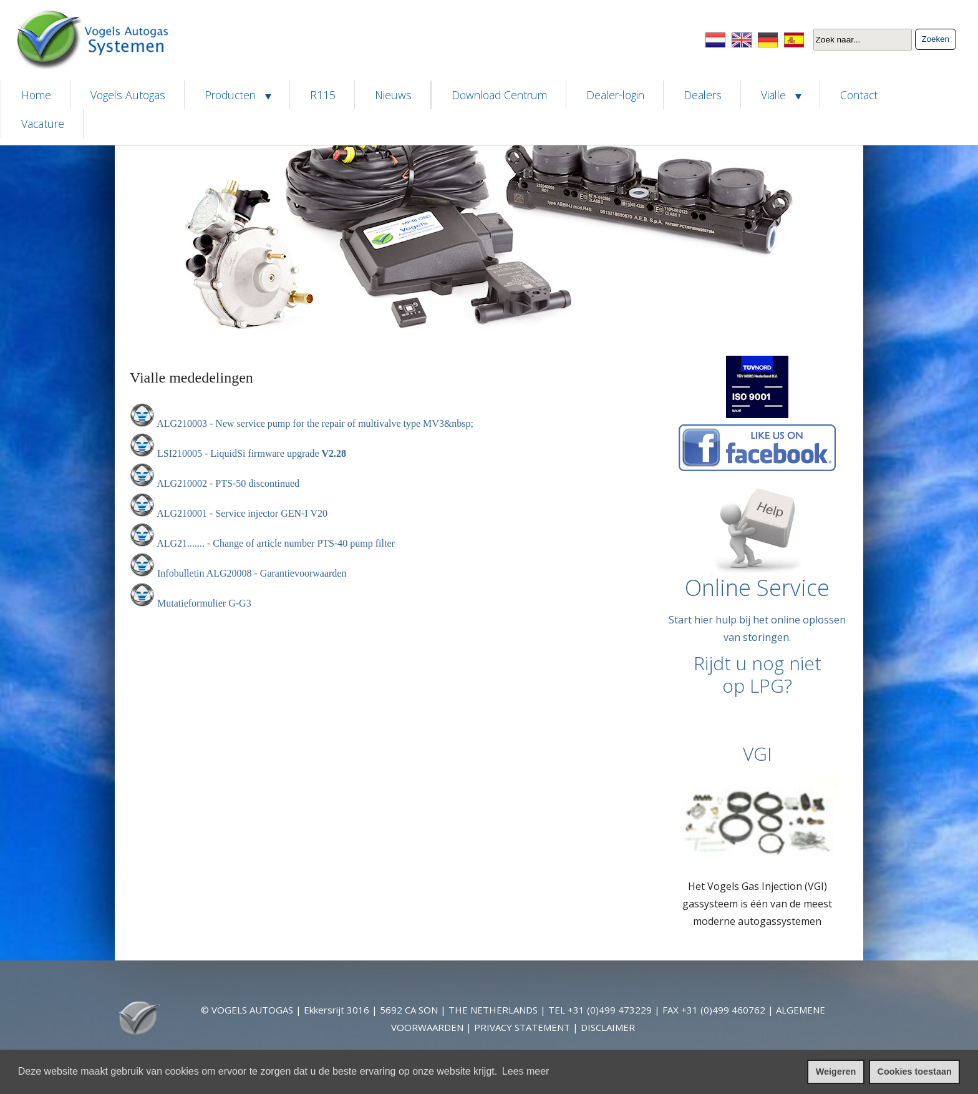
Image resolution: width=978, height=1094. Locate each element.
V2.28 (334, 453)
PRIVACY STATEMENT (522, 1027)
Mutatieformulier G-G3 (204, 603)
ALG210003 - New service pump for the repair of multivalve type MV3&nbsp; (315, 423)
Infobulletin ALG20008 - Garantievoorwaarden (251, 573)
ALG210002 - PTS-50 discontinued (228, 483)
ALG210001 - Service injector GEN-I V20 (242, 513)
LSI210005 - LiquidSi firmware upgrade (239, 453)
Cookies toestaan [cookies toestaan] (915, 1072)
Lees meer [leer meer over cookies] (526, 1071)
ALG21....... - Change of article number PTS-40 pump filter (276, 543)
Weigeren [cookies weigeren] (836, 1072)
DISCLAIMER (608, 1027)
